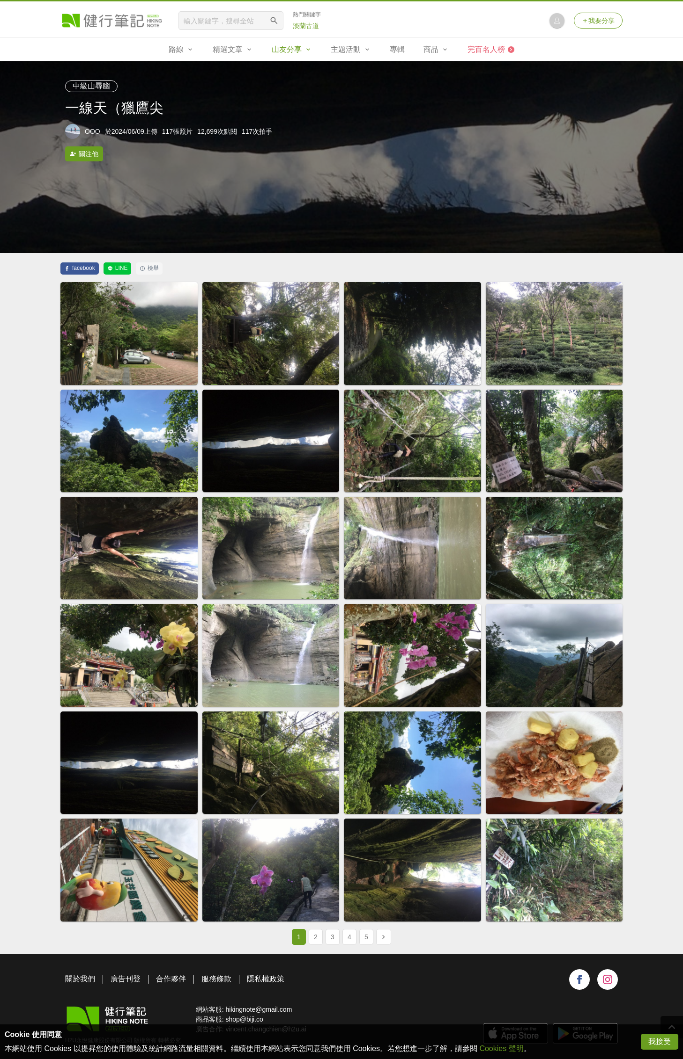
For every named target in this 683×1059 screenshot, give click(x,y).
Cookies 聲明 (501, 1048)
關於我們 (80, 979)
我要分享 (598, 20)
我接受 (659, 1041)
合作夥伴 (171, 979)
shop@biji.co (244, 1019)
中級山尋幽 (91, 86)
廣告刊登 (126, 979)
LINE (117, 268)
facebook (79, 268)
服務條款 (216, 979)
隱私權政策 (265, 979)
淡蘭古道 (306, 25)
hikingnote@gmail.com (258, 1009)
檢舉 (149, 268)
